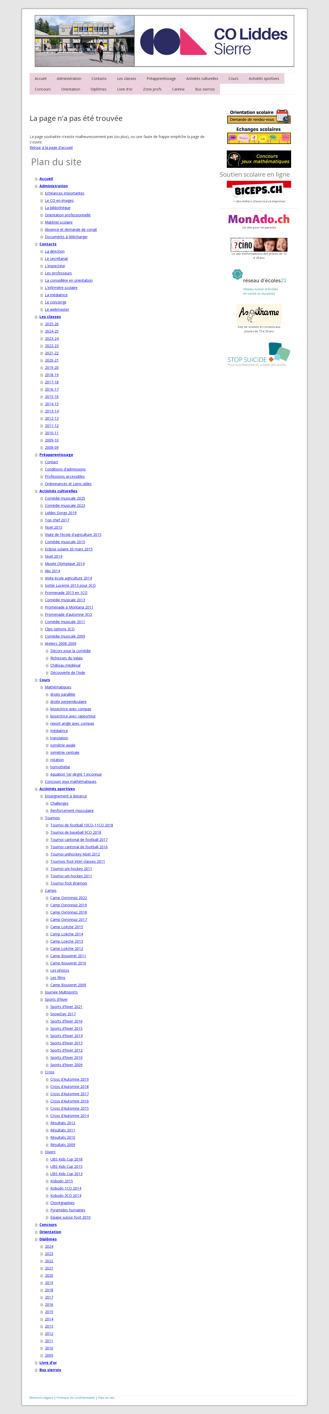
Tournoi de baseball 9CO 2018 (75, 832)
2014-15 (52, 403)
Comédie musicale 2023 (65, 505)
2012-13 (52, 418)
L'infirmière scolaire (61, 287)
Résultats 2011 (62, 1130)
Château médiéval (65, 665)
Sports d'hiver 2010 (66, 1057)
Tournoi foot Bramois (68, 883)
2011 (49, 1340)
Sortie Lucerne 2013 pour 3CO (70, 585)
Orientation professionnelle (68, 214)
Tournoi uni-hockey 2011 (71, 868)
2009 (49, 1355)
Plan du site (106, 1397)
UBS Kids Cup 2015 (66, 1166)
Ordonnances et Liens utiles (68, 483)
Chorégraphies (62, 1202)
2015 (49, 1311)
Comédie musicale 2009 (65, 636)
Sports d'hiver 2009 (66, 1064)
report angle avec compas (72, 723)
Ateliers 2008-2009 (60, 643)
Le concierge (55, 302)
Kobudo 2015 (61, 1180)
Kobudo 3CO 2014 (65, 1195)
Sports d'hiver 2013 (66, 1042)
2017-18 (52, 382)
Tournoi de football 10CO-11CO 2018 (81, 825)
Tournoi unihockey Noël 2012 (75, 854)
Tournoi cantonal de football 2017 (79, 839)
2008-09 (52, 447)
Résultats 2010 (62, 1137)
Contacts (99, 78)
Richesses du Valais (66, 658)
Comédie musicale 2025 (65, 498)
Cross (49, 1072)
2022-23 (52, 345)
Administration (69, 78)
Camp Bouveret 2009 (68, 984)
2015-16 (52, 396)
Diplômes (99, 89)
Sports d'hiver (56, 999)
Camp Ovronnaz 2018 (68, 912)
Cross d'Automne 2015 (69, 1108)
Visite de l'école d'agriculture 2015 (73, 534)
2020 (49, 1275)
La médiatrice (56, 294)
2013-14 (52, 411)
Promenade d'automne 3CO (68, 614)
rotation (57, 759)
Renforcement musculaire (72, 810)
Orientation (70, 89)
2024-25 (52, 331)
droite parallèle (62, 694)
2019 (49, 1282)
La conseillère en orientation (69, 280)
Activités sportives (264, 78)
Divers (50, 1151)
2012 (49, 1333)
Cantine (178, 89)
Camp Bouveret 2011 (68, 955)
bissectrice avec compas (70, 708)
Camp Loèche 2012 (66, 948)
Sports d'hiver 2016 (66, 1021)
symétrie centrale (64, 752)
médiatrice (59, 730)
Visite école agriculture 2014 (68, 578)
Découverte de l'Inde (67, 672)
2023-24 (52, 338)
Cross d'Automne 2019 (69, 1079)
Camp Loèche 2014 (66, 934)
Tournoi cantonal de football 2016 (79, 846)
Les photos (59, 970)
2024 (49, 1246)
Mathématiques (58, 687)
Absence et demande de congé (71, 229)
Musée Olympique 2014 (65, 563)
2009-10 (52, 440)
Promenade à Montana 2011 (69, 607)
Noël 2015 (53, 527)
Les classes (126, 78)
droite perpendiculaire (68, 701)
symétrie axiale (63, 745)
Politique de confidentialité (76, 1397)
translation (59, 737)
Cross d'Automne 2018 (69, 1086)
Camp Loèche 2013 (66, 941)
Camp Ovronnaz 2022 (68, 897)
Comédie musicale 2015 (65, 541)
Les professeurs (58, 273)
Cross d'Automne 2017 (69, 1093)
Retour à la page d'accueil (51, 147)
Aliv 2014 (52, 570)
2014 (49, 1318)
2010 (49, 1348)
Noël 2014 (53, 556)
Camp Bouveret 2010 (68, 963)
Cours (233, 78)
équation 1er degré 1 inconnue (76, 774)
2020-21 (52, 360)
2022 (49, 1260)
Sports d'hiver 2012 (66, 1050)
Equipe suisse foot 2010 (70, 1217)
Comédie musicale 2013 (65, 599)
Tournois (52, 817)
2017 (49, 1297)
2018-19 (52, 374)
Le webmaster (57, 309)
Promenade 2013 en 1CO (66, 592)
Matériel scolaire (59, 222)
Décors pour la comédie (70, 650)
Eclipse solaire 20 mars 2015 (69, 549)
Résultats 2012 (62, 1122)
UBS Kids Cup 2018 (66, 1159)
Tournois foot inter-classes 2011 (77, 861)
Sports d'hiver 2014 (66, 1035)
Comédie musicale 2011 (65, 621)
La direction (55, 251)
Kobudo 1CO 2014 (65, 1188)
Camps (51, 890)
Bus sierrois (205, 89)
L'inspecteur (55, 265)
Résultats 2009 (62, 1144)
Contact (51, 461)
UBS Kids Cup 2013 (66, 1173)
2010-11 (52, 432)
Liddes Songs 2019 (61, 512)
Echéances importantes (64, 193)
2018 (49, 1289)
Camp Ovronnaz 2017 (68, 919)
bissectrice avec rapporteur (73, 716)
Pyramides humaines (67, 1210)
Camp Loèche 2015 (66, 926)
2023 (49, 1253)
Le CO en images (59, 200)
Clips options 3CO (60, 628)
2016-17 (52, 389)
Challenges (59, 803)
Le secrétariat (56, 258)
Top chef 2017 (57, 520)
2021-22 (52, 352)
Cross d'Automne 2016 (69, 1101)
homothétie (60, 766)
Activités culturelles (202, 78)
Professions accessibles (65, 476)
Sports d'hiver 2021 (66, 1006)
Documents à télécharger (66, 236)
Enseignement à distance (66, 796)
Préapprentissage (161, 78)
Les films (57, 977)
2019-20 (52, 367)
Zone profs (152, 89)
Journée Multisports (61, 992)
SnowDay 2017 (63, 1013)
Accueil (40, 78)
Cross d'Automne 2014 (69, 1115)
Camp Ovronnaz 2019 (68, 904)
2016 (49, 1304)
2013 (49, 1326)
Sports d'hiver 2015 (66, 1028)
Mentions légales (41, 1397)
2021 (49, 1268)
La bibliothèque (58, 207)
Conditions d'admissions (65, 469)
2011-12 (52, 425)
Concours (43, 89)
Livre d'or (125, 89)
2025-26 (52, 323)
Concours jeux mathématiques (71, 781)
